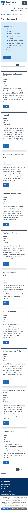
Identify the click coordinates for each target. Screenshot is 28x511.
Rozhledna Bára (8, 431)
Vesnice (5, 321)
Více (5, 106)
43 (19, 65)
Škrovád (6, 115)
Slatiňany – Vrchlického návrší (13, 154)
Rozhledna (6, 441)
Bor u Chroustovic (9, 312)
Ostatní (11, 38)
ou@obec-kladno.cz (20, 10)
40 (13, 65)
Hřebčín (5, 242)
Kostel (5, 360)
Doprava (11, 31)
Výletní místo (7, 164)
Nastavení (23, 508)
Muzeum (5, 402)
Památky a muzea (14, 36)
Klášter (5, 282)
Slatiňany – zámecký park (12, 194)
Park (4, 203)
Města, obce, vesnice (16, 40)
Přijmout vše (5, 508)
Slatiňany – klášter (9, 272)
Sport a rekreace (14, 33)
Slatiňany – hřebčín (10, 233)
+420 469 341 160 (21, 8)
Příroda (11, 29)
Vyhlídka (5, 85)
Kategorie (8, 26)
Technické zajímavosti (16, 43)
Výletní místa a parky (15, 45)
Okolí (9, 14)
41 (15, 65)
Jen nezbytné (14, 508)
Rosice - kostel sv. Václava (12, 351)
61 (2, 67)
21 (8, 65)
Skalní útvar (6, 124)
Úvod (3, 14)
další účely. (19, 500)
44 (21, 65)
